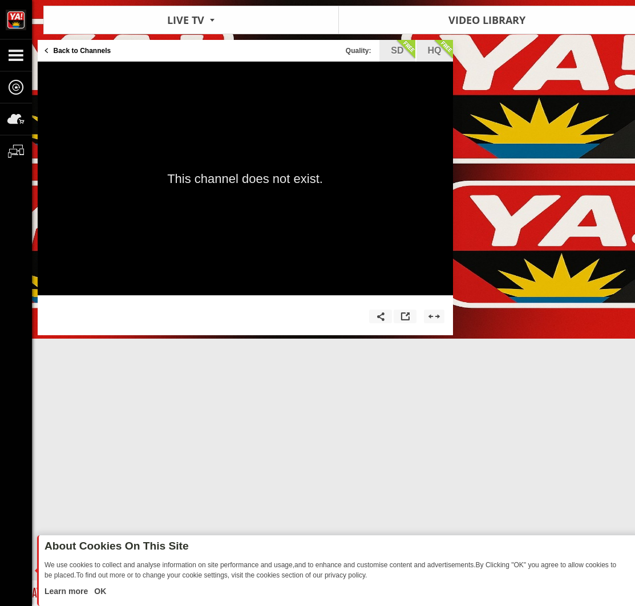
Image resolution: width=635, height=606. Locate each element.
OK (99, 591)
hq (440, 49)
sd (403, 49)
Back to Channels (82, 51)
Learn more (67, 591)
